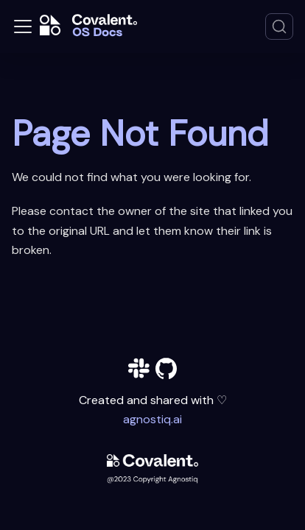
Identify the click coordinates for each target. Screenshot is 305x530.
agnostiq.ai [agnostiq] (152, 419)
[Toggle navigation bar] (23, 26)
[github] (166, 371)
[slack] (139, 371)
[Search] (279, 26)
